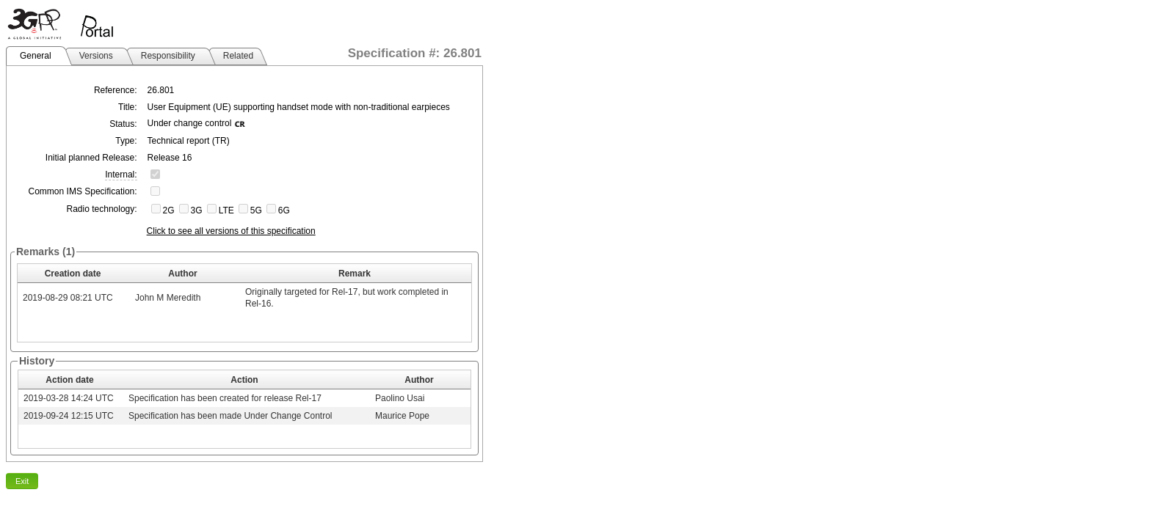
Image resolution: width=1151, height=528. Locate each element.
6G (284, 210)
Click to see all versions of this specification (231, 231)
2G (169, 210)
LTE (226, 210)
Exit (22, 481)
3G (197, 210)
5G (256, 210)
